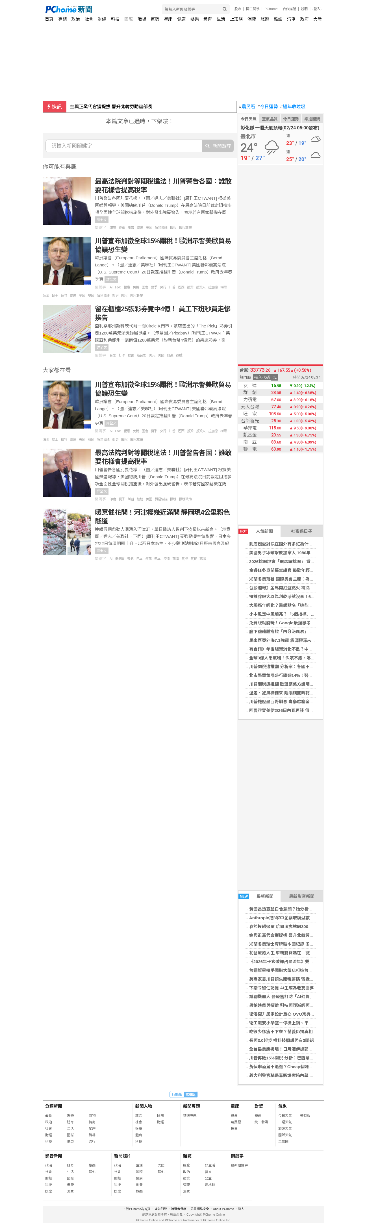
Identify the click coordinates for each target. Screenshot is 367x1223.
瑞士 (55, 296)
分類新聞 (53, 1106)
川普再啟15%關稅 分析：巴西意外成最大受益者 (294, 1057)
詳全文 (102, 220)
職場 (142, 19)
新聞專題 (191, 1106)
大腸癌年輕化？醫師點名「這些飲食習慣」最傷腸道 (298, 605)
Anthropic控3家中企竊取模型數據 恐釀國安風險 (294, 917)
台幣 (113, 355)
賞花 (193, 559)
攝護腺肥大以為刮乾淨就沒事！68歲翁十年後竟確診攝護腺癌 (306, 596)
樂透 (258, 1116)
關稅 (173, 228)
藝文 (208, 1172)
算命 (234, 1116)
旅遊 (264, 19)
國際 (128, 19)
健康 (181, 19)
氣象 (282, 1106)
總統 (140, 228)
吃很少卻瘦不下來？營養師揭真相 (281, 1031)
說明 (304, 9)
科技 (115, 19)
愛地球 (210, 1185)
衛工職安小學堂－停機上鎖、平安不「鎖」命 (291, 1022)
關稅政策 (185, 228)
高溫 (202, 559)
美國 (149, 228)
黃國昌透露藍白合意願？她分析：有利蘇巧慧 (291, 909)
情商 (92, 1122)
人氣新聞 (255, 531)
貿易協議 (161, 228)
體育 (207, 19)
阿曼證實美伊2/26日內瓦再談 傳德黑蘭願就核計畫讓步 (300, 710)
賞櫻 (184, 559)
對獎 (259, 1106)
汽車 (291, 19)
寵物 (92, 1116)
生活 (221, 19)
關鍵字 (237, 1156)
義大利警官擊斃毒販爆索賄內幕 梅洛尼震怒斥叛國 (296, 1075)
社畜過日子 (301, 531)
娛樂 (194, 19)
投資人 (200, 287)
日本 (139, 559)
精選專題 (190, 1116)
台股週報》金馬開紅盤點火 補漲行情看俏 (288, 587)
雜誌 (278, 19)
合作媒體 (289, 9)
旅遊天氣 (285, 1129)
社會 (89, 19)
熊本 (157, 559)
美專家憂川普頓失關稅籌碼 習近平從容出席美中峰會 (298, 979)
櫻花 (148, 559)
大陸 (317, 19)
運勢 (155, 19)
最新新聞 (255, 896)
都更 (115, 296)
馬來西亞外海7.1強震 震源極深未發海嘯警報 (291, 640)
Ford (118, 287)
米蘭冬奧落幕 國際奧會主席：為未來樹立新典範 (294, 579)
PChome (271, 9)
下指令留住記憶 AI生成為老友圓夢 (281, 987)
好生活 (210, 1165)
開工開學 (253, 9)
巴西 (181, 287)
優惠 (127, 287)
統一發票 (261, 1122)
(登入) (317, 9)
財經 (102, 19)
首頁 (49, 19)
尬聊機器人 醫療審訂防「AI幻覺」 (281, 996)
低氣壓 (119, 559)
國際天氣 (285, 1135)
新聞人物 (143, 1106)
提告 (131, 355)
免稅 (136, 287)
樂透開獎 (312, 119)
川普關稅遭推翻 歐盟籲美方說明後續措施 (288, 684)
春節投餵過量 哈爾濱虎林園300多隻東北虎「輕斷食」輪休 (304, 926)
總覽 (186, 1165)
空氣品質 (270, 119)
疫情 (166, 559)
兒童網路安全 (199, 1209)
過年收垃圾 (292, 107)
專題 (62, 19)
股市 (237, 9)
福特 (64, 296)
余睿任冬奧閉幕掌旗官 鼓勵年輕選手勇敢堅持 (292, 570)
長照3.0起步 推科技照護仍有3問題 (281, 1040)
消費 (251, 19)
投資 (190, 287)
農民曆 (247, 107)
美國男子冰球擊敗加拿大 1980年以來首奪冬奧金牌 (297, 552)
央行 (163, 287)
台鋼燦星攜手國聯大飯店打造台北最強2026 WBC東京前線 (304, 970)
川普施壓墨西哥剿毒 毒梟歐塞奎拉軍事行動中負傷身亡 (300, 701)
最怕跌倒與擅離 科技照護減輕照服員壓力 (288, 1005)
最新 (48, 1116)
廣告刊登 (161, 1209)
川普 (131, 228)
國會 (145, 287)
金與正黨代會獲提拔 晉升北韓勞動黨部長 (111, 106)
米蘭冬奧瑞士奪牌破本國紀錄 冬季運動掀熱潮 (292, 944)
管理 (186, 1185)
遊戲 (179, 355)
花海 (175, 559)
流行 (92, 1142)
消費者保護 (178, 1209)
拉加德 (213, 287)
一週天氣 (285, 1122)
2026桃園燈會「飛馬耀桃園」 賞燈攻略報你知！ (294, 561)
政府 (304, 19)
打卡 (122, 355)
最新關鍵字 (239, 1165)
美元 (152, 355)
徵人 (241, 1209)
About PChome (223, 1209)
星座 (168, 19)
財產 (170, 355)
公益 (208, 1178)
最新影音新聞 (301, 896)
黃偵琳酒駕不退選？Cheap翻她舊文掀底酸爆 (291, 1066)
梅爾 (223, 287)
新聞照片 (122, 1156)
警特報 (305, 1116)
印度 (113, 228)
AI (111, 287)
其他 (92, 1172)
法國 (46, 296)
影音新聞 (53, 1156)
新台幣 (141, 355)
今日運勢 (267, 107)
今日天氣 (249, 119)
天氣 (130, 559)
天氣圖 (283, 1142)
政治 (75, 19)
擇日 (234, 1129)
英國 (91, 296)
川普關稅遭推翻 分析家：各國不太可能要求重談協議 (298, 666)
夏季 (122, 228)
